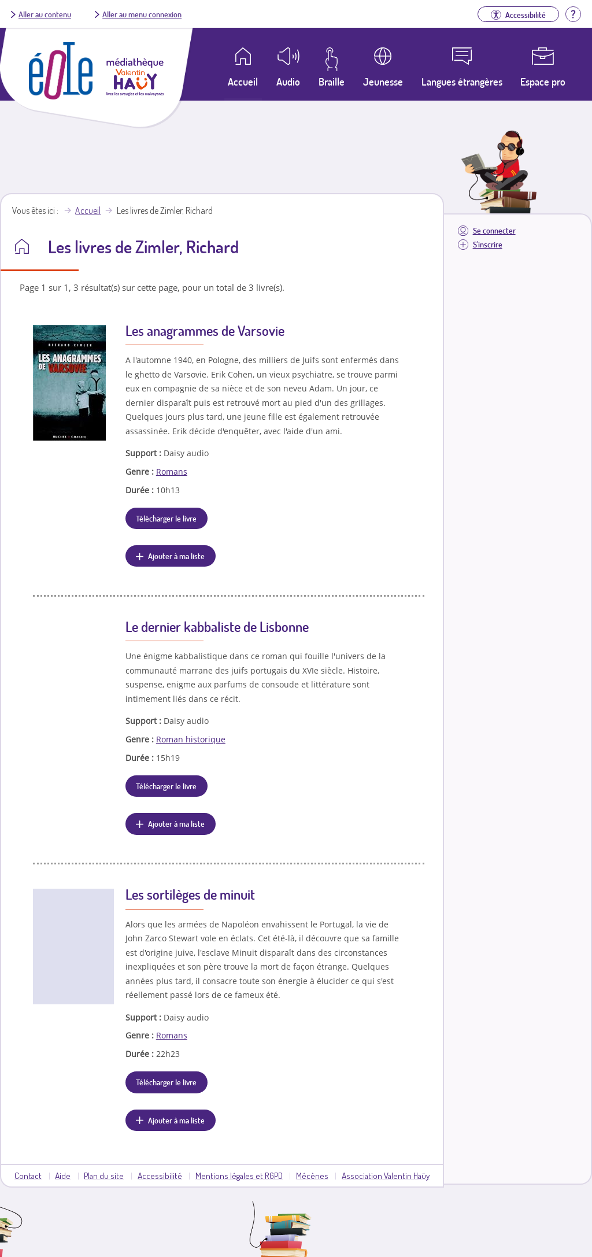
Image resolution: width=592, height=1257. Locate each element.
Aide (63, 1175)
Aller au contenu (44, 14)
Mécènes (312, 1175)
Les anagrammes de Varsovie (204, 330)
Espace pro (542, 81)
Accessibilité (160, 1175)
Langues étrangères (461, 81)
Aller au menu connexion (142, 14)
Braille (332, 81)
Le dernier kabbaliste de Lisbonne (217, 626)
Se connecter (494, 230)
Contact (28, 1175)
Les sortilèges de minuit (190, 894)
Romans (171, 471)
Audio (288, 81)
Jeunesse (383, 81)
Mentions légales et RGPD (239, 1175)
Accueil (88, 210)
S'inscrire (487, 244)
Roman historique (190, 739)
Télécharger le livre (166, 518)
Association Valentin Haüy (386, 1175)
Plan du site (104, 1175)
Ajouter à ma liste (176, 555)
